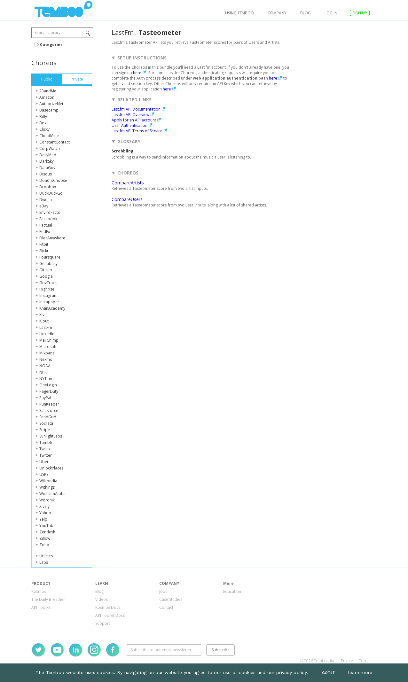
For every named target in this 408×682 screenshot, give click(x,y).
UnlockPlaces (51, 468)
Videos (101, 599)
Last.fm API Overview (130, 114)
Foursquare (49, 257)
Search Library (47, 32)
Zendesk (47, 532)
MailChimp (49, 340)
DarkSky (46, 161)
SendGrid (47, 417)
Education (232, 591)
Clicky (44, 129)
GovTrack (48, 282)
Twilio (44, 449)
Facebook (48, 218)
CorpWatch (49, 148)
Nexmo (45, 359)
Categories (51, 44)
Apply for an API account (134, 120)
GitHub (45, 270)
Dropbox (47, 187)
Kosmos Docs (107, 607)
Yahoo (45, 512)
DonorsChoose (53, 180)
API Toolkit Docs (110, 615)
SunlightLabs (50, 436)
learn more (360, 672)
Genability (48, 263)
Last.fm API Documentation (136, 109)
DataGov (47, 167)
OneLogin (48, 385)
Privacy (347, 660)
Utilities (46, 556)
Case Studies (170, 599)
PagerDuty (48, 391)
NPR (43, 372)
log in (331, 13)
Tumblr (45, 442)
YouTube (47, 525)
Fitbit (43, 244)
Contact (166, 607)
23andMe (47, 91)
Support (102, 623)
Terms (364, 660)
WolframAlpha (52, 493)
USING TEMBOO (239, 13)
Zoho (44, 544)
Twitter (45, 455)
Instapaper (49, 302)
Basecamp (49, 110)
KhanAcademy (52, 308)
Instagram (48, 295)
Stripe (44, 429)
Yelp (43, 519)
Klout (44, 321)
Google (46, 276)
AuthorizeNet (51, 103)
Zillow (44, 538)
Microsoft (48, 346)
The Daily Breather (48, 599)
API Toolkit (41, 607)
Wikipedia (48, 481)
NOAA (45, 365)
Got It (328, 673)
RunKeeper (49, 404)
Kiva (43, 314)
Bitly (43, 116)
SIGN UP (359, 13)
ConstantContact (54, 142)
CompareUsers (127, 199)
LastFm (45, 327)
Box (42, 123)
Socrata (46, 423)
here (137, 72)
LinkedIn (46, 334)
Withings (47, 487)
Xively (44, 506)
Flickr (44, 250)
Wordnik (47, 500)
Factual (45, 225)
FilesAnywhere (52, 238)
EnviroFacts (49, 212)
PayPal (45, 397)
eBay (43, 206)
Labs (43, 562)
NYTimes (47, 378)
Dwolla (45, 199)
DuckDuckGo (51, 193)
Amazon (46, 97)
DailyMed (47, 155)
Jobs (163, 591)
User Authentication (129, 125)
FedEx (44, 231)
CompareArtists (128, 183)
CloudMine (49, 135)
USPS (43, 474)
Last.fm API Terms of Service (137, 131)
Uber (44, 461)
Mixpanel (47, 353)
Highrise (46, 289)
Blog (305, 13)
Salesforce (48, 410)
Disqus (45, 174)
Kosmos (38, 591)
